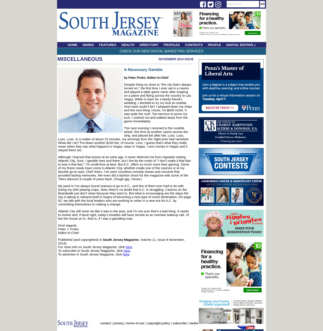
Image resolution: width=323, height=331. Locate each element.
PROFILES (172, 45)
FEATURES (107, 45)
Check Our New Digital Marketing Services (161, 51)
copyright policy (158, 323)
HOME (72, 45)
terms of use (135, 323)
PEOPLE (214, 45)
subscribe (180, 323)
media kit (195, 323)
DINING (88, 45)
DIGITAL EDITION (241, 45)
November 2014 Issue (176, 59)
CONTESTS (194, 45)
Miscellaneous (79, 59)
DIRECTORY (149, 45)
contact (105, 323)
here (129, 247)
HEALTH (127, 45)
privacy (118, 323)
